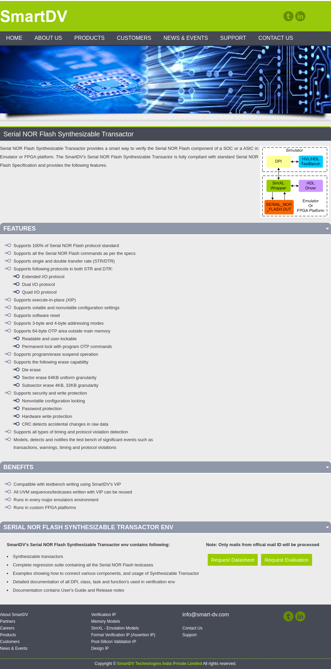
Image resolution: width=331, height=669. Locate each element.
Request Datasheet (232, 560)
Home (14, 38)
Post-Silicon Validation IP (113, 641)
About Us (48, 38)
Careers (7, 628)
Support (233, 38)
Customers (134, 38)
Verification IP (103, 614)
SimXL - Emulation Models (115, 628)
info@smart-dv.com (205, 614)
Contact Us (275, 38)
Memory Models (105, 621)
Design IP (100, 648)
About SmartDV (14, 614)
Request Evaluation (286, 560)
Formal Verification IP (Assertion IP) (123, 635)
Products (89, 38)
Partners (7, 621)
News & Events (185, 38)
